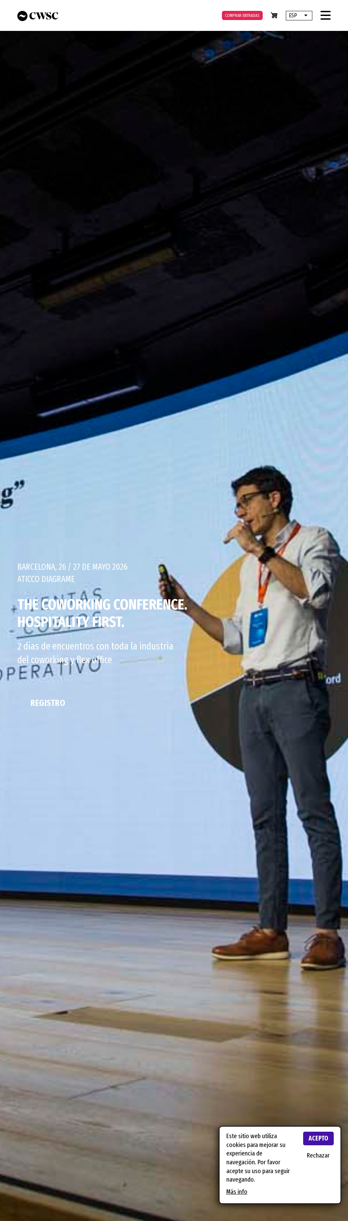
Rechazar (318, 1155)
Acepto (318, 1138)
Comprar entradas (242, 15)
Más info (236, 1192)
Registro (48, 703)
